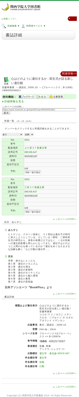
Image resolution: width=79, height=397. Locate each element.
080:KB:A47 (31, 152)
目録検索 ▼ (10, 26)
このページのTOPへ (66, 219)
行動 (41, 366)
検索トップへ (10, 19)
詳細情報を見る (14, 101)
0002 (27, 179)
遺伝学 (43, 357)
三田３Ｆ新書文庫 (34, 187)
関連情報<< (69, 73)
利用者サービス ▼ (33, 26)
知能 (41, 362)
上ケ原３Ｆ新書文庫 (36, 147)
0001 (27, 139)
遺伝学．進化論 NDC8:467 (54, 353)
